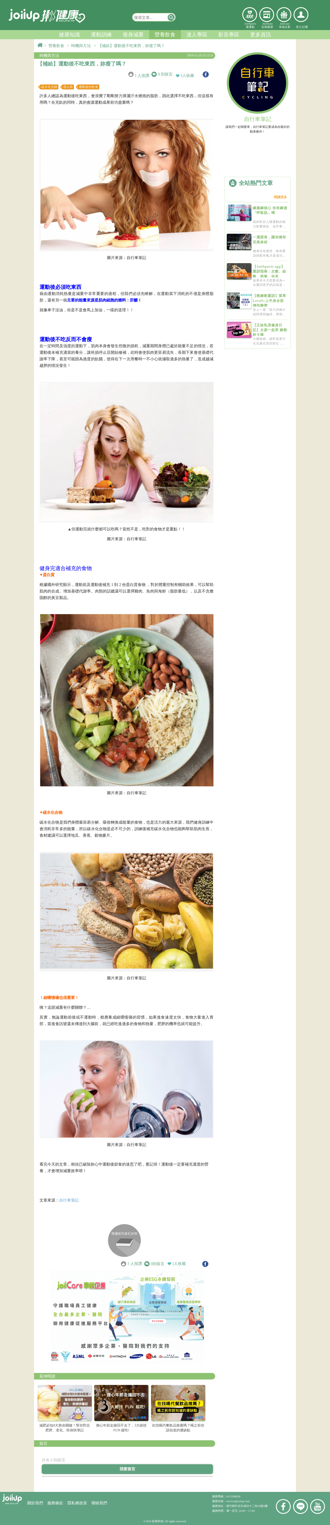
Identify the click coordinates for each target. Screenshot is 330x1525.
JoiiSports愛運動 (250, 25)
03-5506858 (233, 1496)
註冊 (305, 27)
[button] (171, 17)
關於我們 (35, 1503)
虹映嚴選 (266, 14)
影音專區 (228, 34)
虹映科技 (157, 1521)
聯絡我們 (99, 1503)
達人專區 (196, 34)
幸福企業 (283, 14)
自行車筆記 (69, 1200)
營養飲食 (165, 34)
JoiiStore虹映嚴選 (267, 25)
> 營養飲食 (55, 46)
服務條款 (55, 1503)
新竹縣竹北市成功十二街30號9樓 (247, 1506)
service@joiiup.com (238, 1501)
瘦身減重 (133, 34)
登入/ (299, 27)
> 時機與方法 (80, 46)
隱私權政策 (77, 1503)
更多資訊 (260, 34)
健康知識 (69, 34)
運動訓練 (101, 34)
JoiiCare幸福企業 (284, 25)
